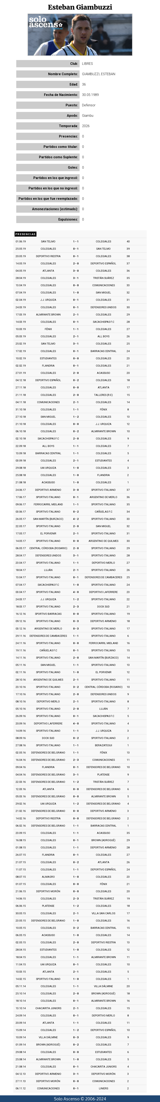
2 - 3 (76, 606)
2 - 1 (76, 314)
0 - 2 (76, 380)
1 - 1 (76, 241)
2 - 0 (76, 263)
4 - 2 (76, 518)
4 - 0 (76, 592)
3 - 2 (76, 686)
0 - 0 (76, 285)
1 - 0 (76, 292)
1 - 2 (76, 416)
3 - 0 (76, 270)
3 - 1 (76, 278)
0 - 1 (76, 248)
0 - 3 (76, 621)
